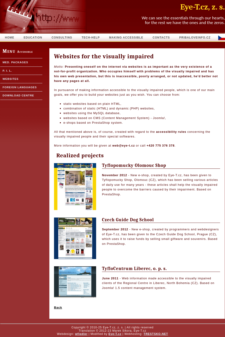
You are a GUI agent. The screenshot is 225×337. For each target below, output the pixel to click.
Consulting (61, 37)
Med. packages (15, 62)
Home (9, 37)
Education (33, 37)
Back (58, 307)
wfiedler (81, 334)
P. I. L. (7, 70)
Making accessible (126, 37)
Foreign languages (20, 87)
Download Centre (18, 95)
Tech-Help (91, 37)
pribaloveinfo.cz (194, 37)
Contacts (161, 37)
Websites (10, 78)
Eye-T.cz (115, 334)
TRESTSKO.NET (156, 334)
